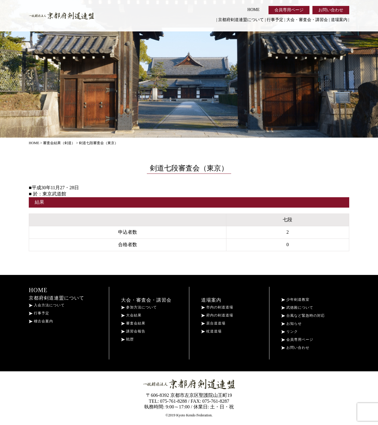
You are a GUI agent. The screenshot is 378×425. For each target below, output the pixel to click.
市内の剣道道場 (217, 307)
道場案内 (339, 19)
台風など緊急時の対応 (303, 315)
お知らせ (291, 323)
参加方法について (139, 307)
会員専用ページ (289, 10)
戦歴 (127, 339)
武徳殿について (297, 307)
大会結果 (131, 315)
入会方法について (47, 305)
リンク (289, 332)
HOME (253, 9)
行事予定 (275, 19)
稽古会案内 (41, 321)
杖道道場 (211, 331)
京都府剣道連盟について (241, 19)
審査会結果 (133, 323)
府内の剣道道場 (217, 315)
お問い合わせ (330, 10)
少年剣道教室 (295, 299)
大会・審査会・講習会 (307, 19)
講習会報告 (133, 331)
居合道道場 (213, 323)
